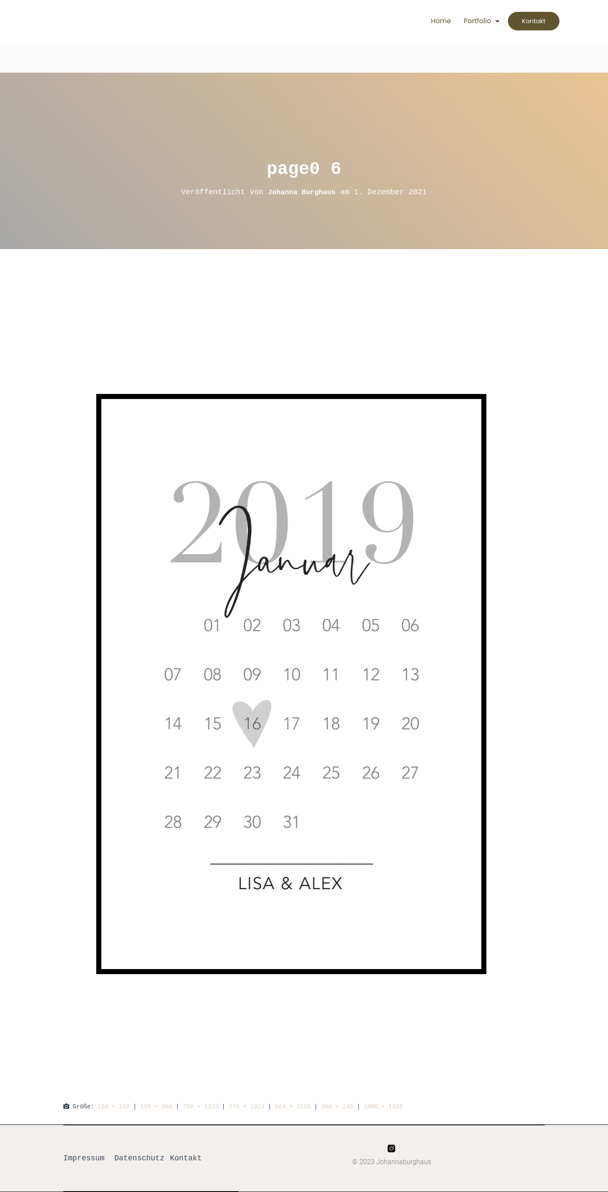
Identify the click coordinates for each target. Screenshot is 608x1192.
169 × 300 (156, 1106)
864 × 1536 (292, 1106)
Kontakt (186, 1158)
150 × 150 (114, 1106)
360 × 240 (337, 1106)
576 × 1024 (246, 1106)
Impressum (83, 1158)
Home (428, 21)
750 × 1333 (200, 1106)
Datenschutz (139, 1158)
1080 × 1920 (383, 1106)
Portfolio (468, 21)
